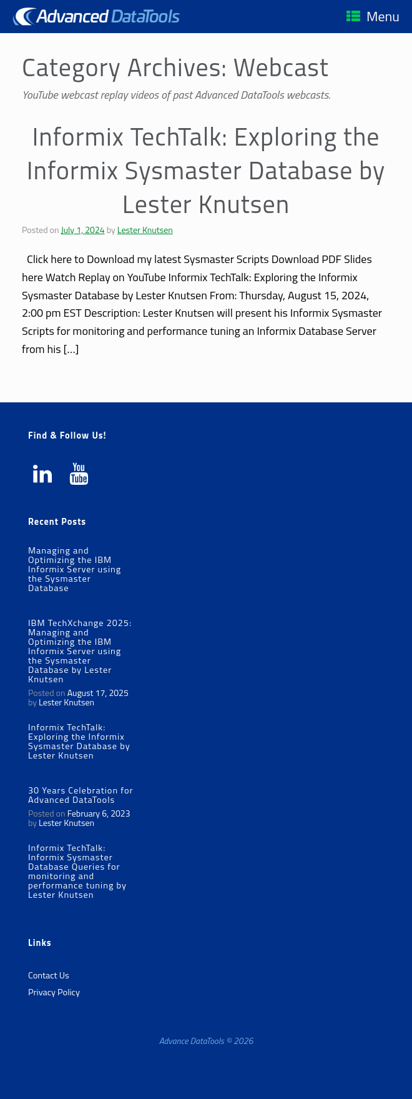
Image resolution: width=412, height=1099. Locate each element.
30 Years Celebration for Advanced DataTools (81, 795)
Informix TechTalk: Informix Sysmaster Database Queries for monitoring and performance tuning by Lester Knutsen (77, 871)
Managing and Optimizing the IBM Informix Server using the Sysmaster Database (74, 569)
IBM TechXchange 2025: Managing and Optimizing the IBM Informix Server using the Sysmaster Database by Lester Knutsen (80, 651)
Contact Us (48, 975)
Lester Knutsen (145, 229)
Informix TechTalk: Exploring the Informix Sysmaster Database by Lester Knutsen (206, 170)
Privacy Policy (54, 992)
